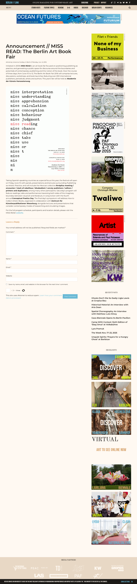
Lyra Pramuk (98, 329)
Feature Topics (49, 7)
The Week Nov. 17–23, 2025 (104, 333)
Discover (85, 7)
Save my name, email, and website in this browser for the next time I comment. (38, 284)
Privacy (96, 2)
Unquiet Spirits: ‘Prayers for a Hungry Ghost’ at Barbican (110, 338)
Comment (10, 232)
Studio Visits (35, 7)
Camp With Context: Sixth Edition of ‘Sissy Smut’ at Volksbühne (109, 323)
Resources (109, 7)
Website (9, 276)
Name (8, 259)
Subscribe (84, 2)
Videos (76, 7)
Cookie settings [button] (125, 581)
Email (8, 267)
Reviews (61, 7)
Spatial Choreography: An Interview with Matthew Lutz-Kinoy (109, 312)
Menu (8, 8)
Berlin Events (97, 7)
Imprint (103, 2)
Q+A (68, 7)
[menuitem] (36, 8)
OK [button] (132, 581)
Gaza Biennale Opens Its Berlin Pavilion (111, 318)
